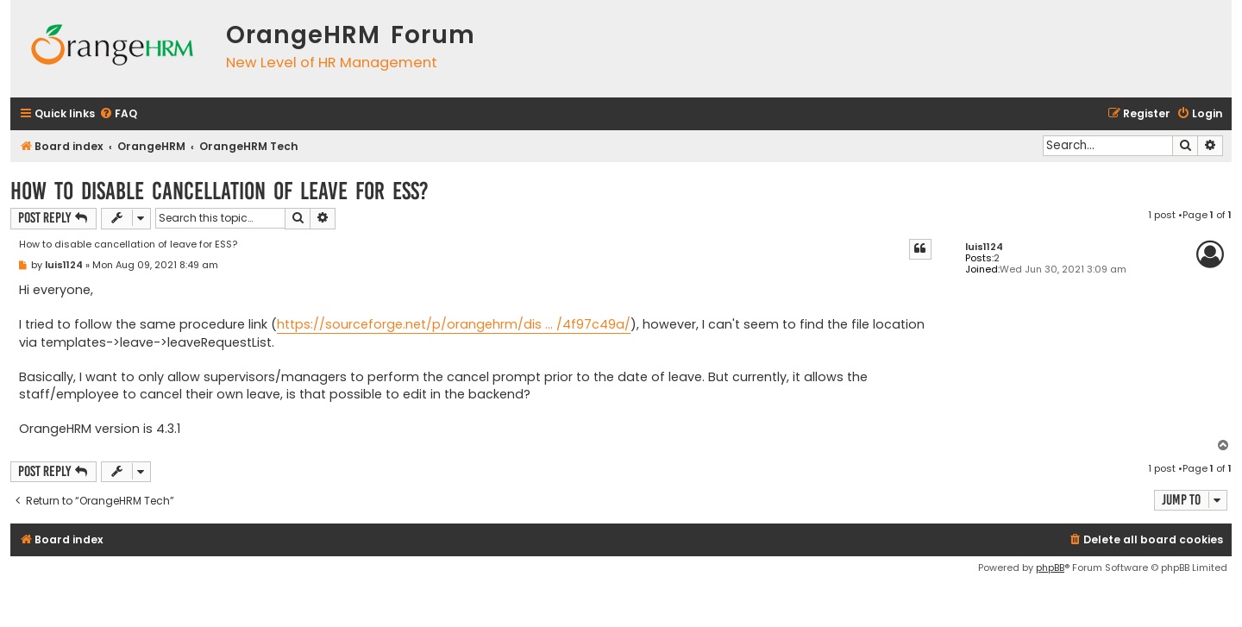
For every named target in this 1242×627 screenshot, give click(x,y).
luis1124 (984, 247)
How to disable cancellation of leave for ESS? (219, 191)
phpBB (1050, 567)
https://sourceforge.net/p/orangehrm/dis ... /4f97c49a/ (453, 324)
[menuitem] (118, 114)
